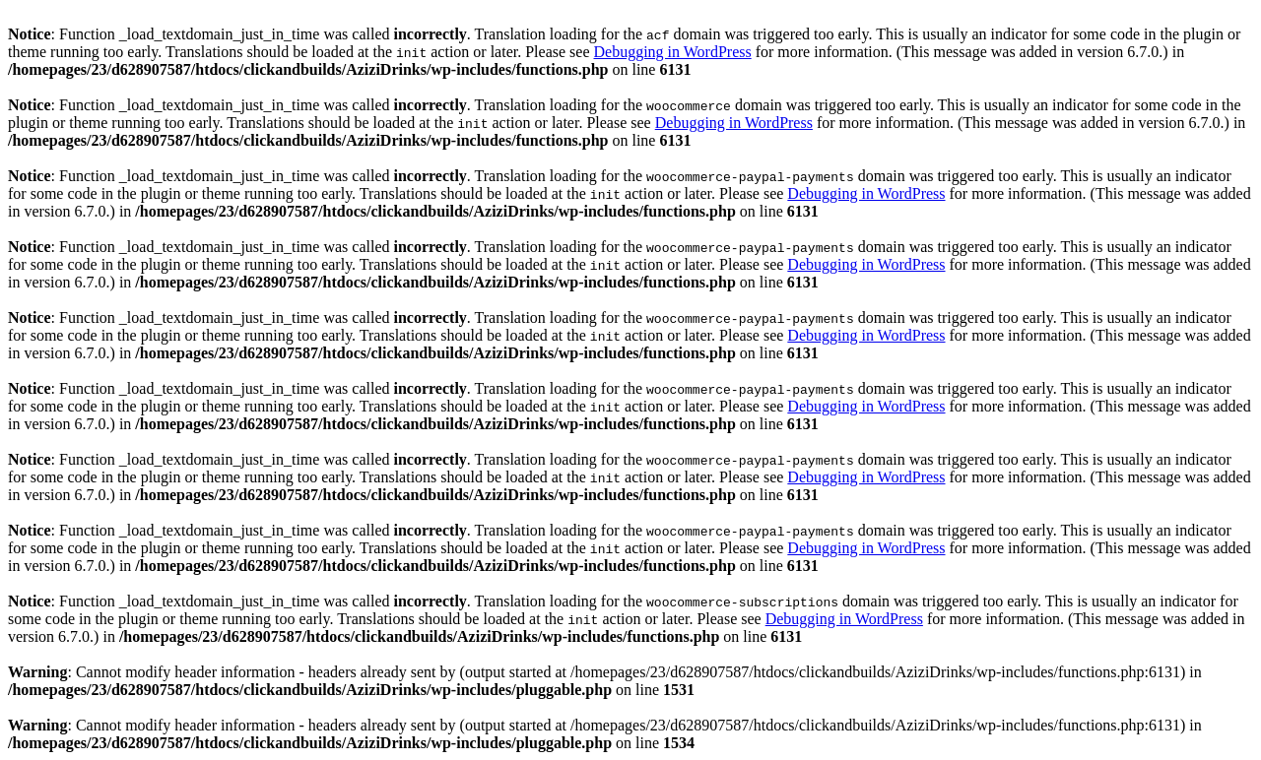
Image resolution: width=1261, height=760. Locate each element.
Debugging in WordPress (672, 51)
